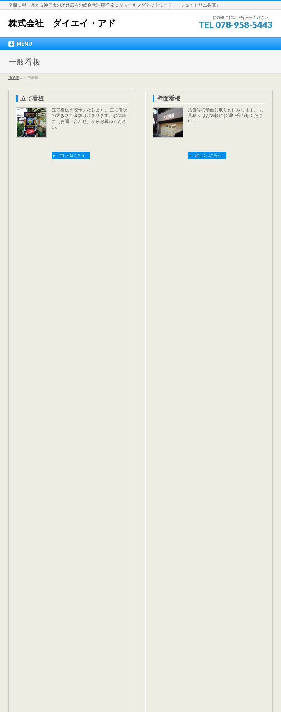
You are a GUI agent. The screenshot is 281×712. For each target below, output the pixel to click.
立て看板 (32, 98)
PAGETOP (255, 576)
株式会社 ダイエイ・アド (62, 23)
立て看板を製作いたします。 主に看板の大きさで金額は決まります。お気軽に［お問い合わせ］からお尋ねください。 (89, 118)
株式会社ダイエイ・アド (132, 695)
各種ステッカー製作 (183, 266)
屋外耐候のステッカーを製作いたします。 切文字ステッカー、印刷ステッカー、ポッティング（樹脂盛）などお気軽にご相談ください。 (226, 286)
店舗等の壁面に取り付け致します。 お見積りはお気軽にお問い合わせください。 (226, 115)
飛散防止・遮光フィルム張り (195, 182)
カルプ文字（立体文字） (52, 266)
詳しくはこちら (72, 155)
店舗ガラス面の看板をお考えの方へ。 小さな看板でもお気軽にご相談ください (89, 199)
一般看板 (22, 349)
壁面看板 (168, 98)
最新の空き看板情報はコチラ (140, 505)
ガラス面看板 (38, 182)
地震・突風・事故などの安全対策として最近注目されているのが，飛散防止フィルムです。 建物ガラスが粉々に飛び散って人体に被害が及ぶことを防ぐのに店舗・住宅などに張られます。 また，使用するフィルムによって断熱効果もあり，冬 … (226, 211)
